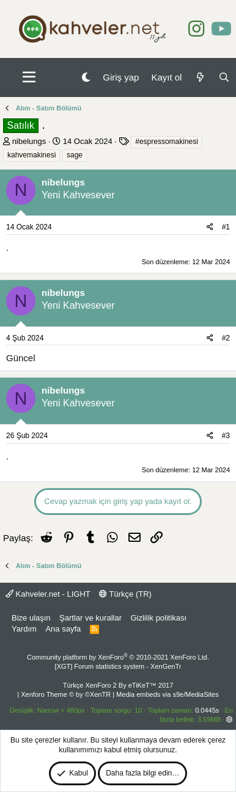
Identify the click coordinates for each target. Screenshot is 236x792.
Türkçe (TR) (125, 594)
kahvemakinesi (31, 155)
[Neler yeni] (200, 77)
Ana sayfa (63, 628)
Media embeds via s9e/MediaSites (167, 694)
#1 (226, 227)
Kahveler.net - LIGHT (48, 594)
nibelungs (29, 141)
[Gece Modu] (86, 77)
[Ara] (224, 77)
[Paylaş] (210, 227)
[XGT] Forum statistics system (118, 666)
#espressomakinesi (166, 141)
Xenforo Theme (66, 694)
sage (75, 155)
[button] (29, 77)
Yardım (24, 628)
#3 (226, 435)
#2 (226, 338)
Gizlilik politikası (158, 617)
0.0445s (207, 710)
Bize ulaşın (31, 617)
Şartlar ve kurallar (90, 617)
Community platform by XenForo (118, 657)
